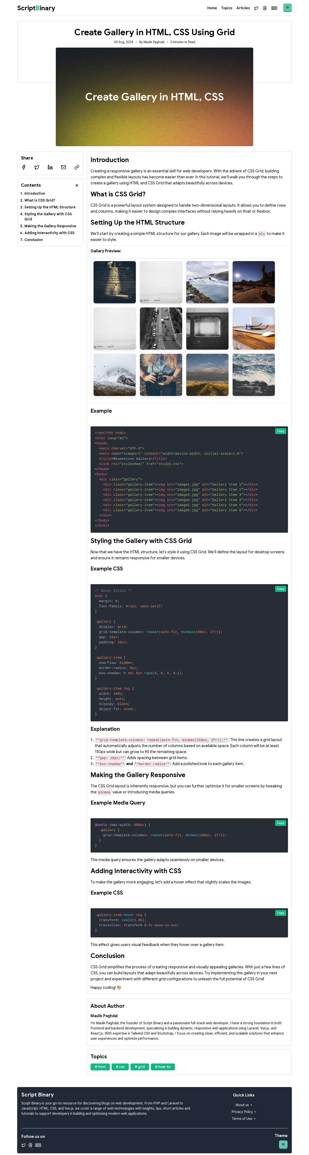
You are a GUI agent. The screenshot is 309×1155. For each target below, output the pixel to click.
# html (100, 1067)
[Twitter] (256, 8)
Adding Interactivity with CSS (49, 233)
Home (212, 8)
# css (120, 1067)
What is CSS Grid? (39, 200)
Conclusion (33, 240)
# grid (140, 1067)
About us (243, 1105)
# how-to (163, 1067)
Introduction (34, 193)
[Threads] (265, 8)
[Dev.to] (274, 8)
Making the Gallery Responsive (50, 226)
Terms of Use (244, 1119)
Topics (226, 8)
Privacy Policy (244, 1112)
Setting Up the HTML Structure (50, 207)
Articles (243, 8)
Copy (281, 431)
